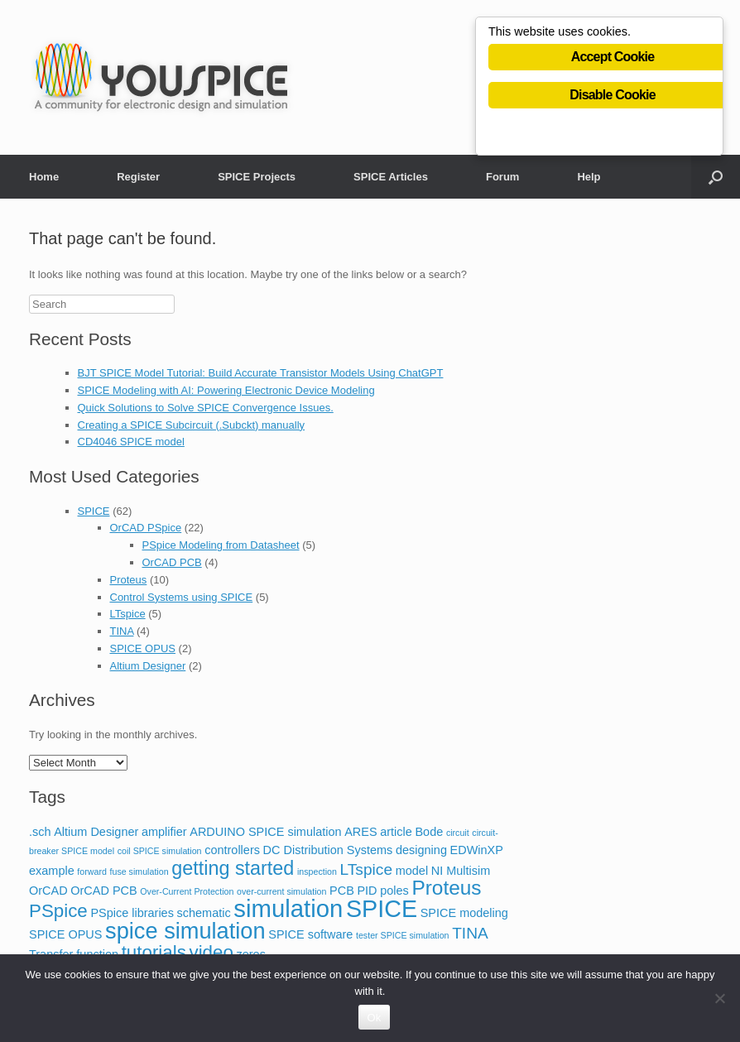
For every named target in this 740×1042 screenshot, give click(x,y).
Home (44, 176)
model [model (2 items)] (412, 870)
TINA (122, 631)
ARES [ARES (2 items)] (360, 831)
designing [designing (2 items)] (421, 850)
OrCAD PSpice (146, 527)
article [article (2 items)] (396, 831)
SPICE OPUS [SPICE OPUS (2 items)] (65, 934)
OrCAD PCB (172, 562)
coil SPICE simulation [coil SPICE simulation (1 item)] (160, 851)
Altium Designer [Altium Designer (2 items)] (96, 831)
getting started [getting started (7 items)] (232, 868)
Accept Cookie (613, 59)
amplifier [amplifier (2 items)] (164, 831)
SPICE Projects (257, 176)
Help (588, 176)
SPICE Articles (390, 176)
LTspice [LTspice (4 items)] (366, 869)
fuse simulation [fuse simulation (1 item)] (139, 871)
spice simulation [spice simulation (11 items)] (185, 931)
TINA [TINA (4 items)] (470, 933)
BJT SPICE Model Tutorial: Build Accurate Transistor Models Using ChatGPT (261, 373)
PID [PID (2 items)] (367, 890)
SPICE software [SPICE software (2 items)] (310, 934)
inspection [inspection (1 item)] (317, 871)
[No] (719, 998)
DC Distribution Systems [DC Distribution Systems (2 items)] (328, 850)
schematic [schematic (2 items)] (204, 913)
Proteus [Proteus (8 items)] (446, 887)
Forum (502, 176)
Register (138, 176)
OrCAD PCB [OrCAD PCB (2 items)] (103, 890)
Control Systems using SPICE (181, 597)
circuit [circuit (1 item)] (457, 833)
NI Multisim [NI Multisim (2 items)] (461, 870)
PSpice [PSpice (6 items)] (58, 910)
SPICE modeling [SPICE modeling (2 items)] (464, 913)
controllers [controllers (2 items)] (232, 850)
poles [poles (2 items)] (394, 890)
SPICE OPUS (142, 648)
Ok (374, 1017)
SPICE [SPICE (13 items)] (381, 909)
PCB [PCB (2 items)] (341, 890)
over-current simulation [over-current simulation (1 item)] (281, 891)
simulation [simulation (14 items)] (288, 908)
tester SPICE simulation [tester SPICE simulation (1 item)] (402, 935)
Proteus (128, 580)
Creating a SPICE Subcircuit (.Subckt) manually (191, 425)
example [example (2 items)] (51, 870)
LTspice (128, 613)
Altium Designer (148, 666)
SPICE (94, 511)
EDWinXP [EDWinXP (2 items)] (476, 850)
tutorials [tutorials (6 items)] (154, 952)
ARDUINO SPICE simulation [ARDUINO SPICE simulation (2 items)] (265, 831)
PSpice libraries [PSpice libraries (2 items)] (132, 913)
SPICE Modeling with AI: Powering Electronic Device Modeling (226, 390)
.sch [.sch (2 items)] (40, 831)
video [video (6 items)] (211, 952)
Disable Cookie (612, 97)
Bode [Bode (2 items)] (429, 831)
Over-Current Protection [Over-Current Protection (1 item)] (186, 891)
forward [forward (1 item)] (92, 871)
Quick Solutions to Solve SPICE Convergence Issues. (206, 407)
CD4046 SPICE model (131, 441)
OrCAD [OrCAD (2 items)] (48, 890)
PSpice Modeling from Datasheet (221, 545)
